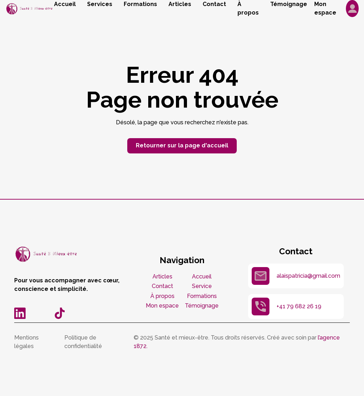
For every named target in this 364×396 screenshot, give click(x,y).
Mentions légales (26, 341)
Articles (179, 4)
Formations (140, 4)
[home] (29, 8)
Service (202, 286)
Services (99, 4)
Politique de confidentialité (83, 341)
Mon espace (162, 305)
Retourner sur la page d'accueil (182, 145)
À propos (248, 8)
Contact (214, 4)
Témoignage (288, 4)
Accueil (65, 4)
